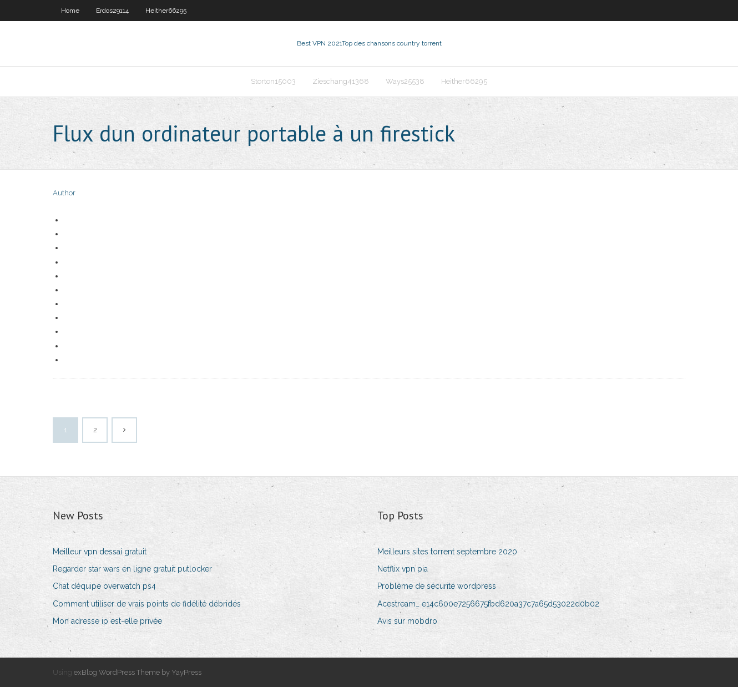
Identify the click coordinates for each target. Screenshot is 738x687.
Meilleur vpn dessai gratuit (99, 551)
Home (70, 10)
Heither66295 (165, 10)
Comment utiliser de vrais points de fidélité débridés (147, 603)
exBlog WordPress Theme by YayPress (137, 672)
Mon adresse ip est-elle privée (107, 621)
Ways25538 (405, 81)
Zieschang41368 (340, 81)
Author (64, 193)
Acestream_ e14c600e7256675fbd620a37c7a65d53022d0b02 (488, 603)
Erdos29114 (112, 10)
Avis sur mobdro (407, 621)
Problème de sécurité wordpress (436, 586)
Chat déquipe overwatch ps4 (104, 586)
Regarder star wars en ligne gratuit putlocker (132, 568)
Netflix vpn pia (402, 568)
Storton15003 (273, 81)
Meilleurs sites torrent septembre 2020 (447, 551)
